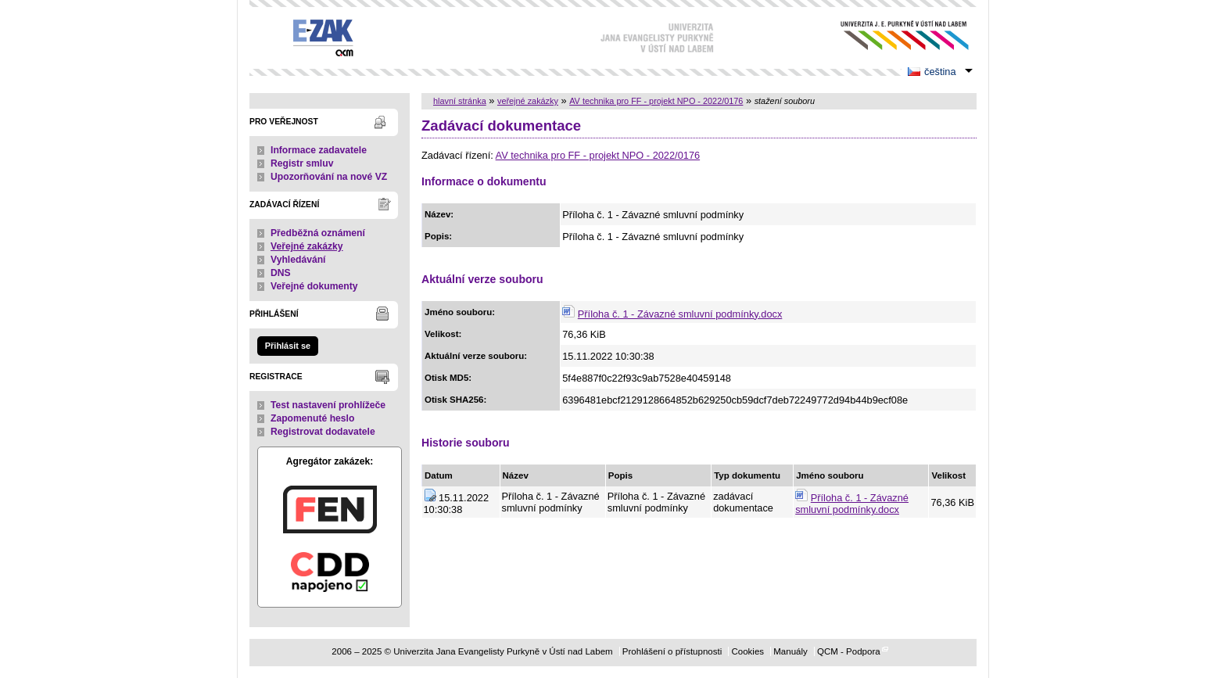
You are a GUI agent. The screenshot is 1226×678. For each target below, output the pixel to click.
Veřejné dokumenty (314, 286)
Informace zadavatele (319, 150)
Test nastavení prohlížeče (328, 405)
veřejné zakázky (527, 101)
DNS (281, 272)
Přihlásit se (287, 345)
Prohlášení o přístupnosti (672, 651)
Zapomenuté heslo (312, 418)
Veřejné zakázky (307, 246)
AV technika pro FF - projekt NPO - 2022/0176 (656, 101)
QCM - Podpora (848, 651)
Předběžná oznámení (318, 233)
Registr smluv (302, 163)
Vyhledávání (298, 259)
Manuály (790, 651)
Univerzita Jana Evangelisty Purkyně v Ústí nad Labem (892, 35)
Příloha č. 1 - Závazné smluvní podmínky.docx (680, 314)
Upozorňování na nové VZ (329, 176)
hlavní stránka (459, 101)
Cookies (747, 651)
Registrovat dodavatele (323, 431)
